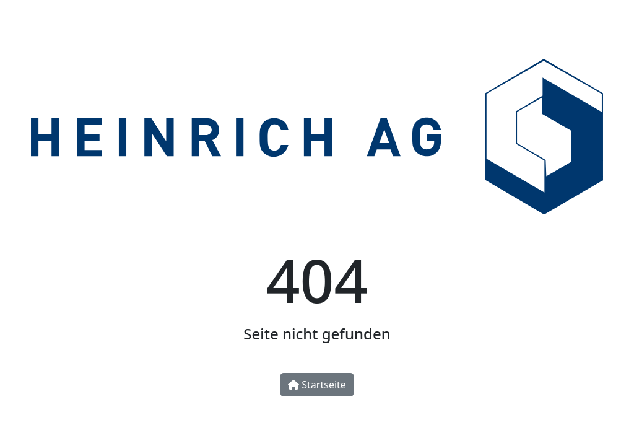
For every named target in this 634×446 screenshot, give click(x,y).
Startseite (317, 384)
